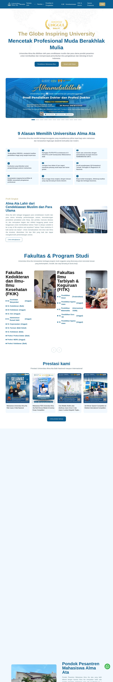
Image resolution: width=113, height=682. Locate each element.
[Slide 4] (46, 119)
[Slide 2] (37, 119)
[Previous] (53, 350)
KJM (62, 4)
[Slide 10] (71, 119)
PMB (102, 4)
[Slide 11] (75, 119)
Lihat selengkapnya (14, 239)
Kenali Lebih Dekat (70, 64)
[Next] (59, 350)
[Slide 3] (41, 119)
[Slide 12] (80, 119)
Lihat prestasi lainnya (56, 419)
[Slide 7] (58, 119)
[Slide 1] (33, 119)
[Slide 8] (63, 119)
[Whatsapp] (107, 666)
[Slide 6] (54, 119)
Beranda (22, 4)
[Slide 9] (67, 119)
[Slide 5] (50, 119)
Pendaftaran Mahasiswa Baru (46, 64)
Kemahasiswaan (71, 4)
